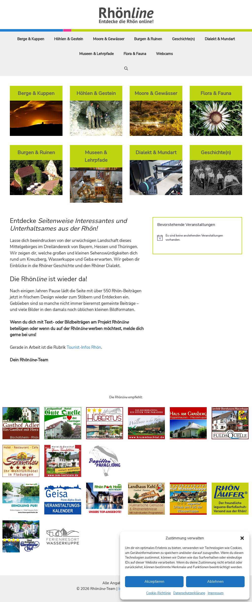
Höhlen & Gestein (68, 38)
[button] (242, 538)
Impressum (215, 593)
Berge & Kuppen (30, 38)
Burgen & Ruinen (148, 38)
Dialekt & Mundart (220, 38)
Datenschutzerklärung (189, 593)
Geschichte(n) (183, 38)
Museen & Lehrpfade (96, 53)
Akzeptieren (154, 581)
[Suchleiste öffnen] (126, 68)
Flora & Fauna (135, 53)
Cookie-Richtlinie (158, 593)
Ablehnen (215, 581)
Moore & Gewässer (108, 38)
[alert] (197, 238)
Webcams (164, 53)
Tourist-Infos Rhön (84, 347)
